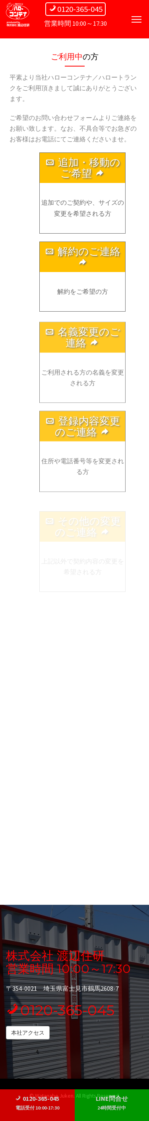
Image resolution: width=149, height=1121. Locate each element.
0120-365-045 (60, 1010)
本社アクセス (28, 1032)
